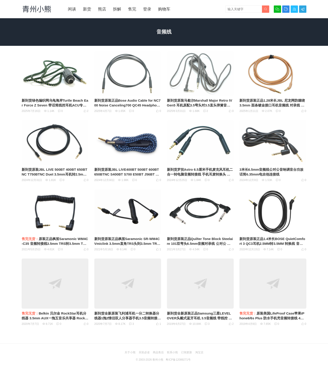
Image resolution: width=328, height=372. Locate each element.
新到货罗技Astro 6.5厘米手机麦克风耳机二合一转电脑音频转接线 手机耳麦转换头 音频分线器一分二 (200, 174)
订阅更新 (186, 352)
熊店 (102, 9)
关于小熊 (130, 352)
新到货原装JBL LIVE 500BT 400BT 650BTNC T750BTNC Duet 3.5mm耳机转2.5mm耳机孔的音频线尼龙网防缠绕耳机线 (54, 174)
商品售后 (158, 352)
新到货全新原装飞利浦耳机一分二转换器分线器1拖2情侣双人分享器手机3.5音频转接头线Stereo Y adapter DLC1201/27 (127, 318)
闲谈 (72, 9)
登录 (147, 9)
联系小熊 (172, 352)
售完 (132, 9)
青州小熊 (157, 359)
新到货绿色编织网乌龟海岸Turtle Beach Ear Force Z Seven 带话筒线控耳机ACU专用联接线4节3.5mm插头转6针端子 (55, 105)
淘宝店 (199, 352)
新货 (87, 9)
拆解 (117, 9)
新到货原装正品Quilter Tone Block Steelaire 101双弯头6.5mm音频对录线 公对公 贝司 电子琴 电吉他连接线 (200, 243)
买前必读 (144, 352)
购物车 (164, 9)
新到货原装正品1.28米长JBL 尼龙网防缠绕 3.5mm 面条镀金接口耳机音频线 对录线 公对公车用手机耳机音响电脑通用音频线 (272, 105)
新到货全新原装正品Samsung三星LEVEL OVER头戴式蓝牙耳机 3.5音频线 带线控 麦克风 (199, 318)
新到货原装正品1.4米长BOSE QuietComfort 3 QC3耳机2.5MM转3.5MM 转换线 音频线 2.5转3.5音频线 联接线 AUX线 (272, 243)
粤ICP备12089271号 (178, 359)
